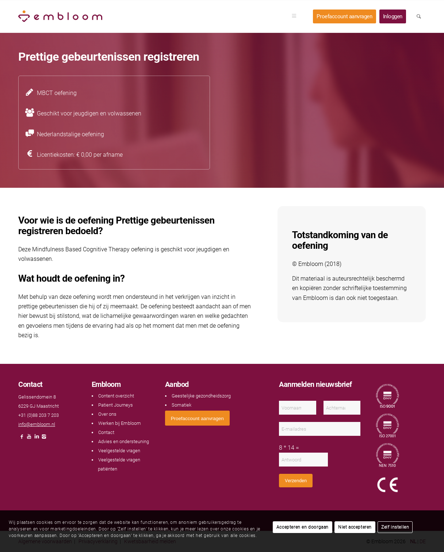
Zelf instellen (395, 527)
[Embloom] (60, 16)
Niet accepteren (355, 527)
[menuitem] (296, 16)
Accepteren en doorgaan (302, 527)
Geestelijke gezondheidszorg (201, 396)
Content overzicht (116, 396)
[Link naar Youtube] (29, 438)
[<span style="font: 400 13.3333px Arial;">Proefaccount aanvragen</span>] (197, 418)
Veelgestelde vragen (119, 450)
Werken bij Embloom (119, 423)
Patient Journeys (115, 405)
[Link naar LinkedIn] (36, 438)
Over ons (107, 414)
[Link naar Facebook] (22, 438)
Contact (106, 432)
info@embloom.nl (36, 424)
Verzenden (296, 480)
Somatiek (181, 405)
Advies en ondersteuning (123, 441)
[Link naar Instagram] (43, 438)
